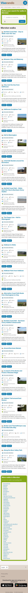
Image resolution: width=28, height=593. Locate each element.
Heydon (5, 511)
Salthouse (5, 535)
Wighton (5, 555)
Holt (4, 518)
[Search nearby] (23, 17)
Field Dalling (6, 502)
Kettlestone (6, 521)
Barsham (5, 485)
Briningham (6, 491)
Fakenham (5, 500)
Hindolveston (6, 515)
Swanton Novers (7, 543)
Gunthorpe (6, 507)
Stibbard (5, 538)
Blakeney (5, 488)
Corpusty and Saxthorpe (9, 497)
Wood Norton (6, 558)
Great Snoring (6, 505)
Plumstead (6, 530)
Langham (5, 522)
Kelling (5, 519)
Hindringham (6, 516)
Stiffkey (5, 539)
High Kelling (6, 513)
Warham (5, 550)
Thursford (5, 547)
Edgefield (5, 499)
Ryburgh (5, 533)
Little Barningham (7, 525)
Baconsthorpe (6, 483)
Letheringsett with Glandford (10, 524)
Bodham (5, 490)
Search (22, 21)
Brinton (5, 493)
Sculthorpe (6, 536)
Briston (5, 494)
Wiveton (5, 557)
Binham (5, 486)
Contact (3, 576)
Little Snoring (6, 527)
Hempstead (6, 508)
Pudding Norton (7, 532)
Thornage (5, 544)
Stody (4, 541)
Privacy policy (4, 573)
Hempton (5, 510)
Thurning (5, 546)
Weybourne (6, 553)
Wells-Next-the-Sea (8, 552)
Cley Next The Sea (7, 496)
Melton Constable (7, 529)
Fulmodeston (6, 504)
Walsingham (6, 549)
